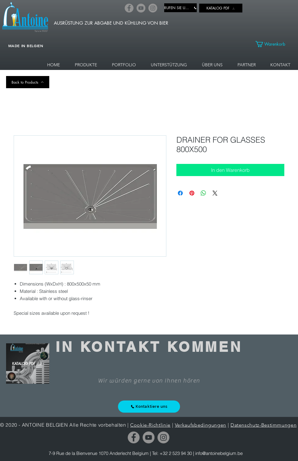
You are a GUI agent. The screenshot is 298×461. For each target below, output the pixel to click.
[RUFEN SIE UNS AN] (180, 7)
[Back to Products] (27, 82)
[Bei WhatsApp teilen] (203, 193)
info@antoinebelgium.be (219, 453)
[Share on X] (215, 193)
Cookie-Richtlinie (150, 425)
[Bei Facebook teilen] (180, 193)
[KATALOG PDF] (220, 8)
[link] (273, 44)
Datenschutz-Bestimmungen (263, 425)
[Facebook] (129, 8)
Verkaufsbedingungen (200, 425)
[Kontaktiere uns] (149, 406)
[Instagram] (152, 8)
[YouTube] (141, 8)
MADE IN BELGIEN (25, 45)
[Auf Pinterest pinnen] (192, 193)
